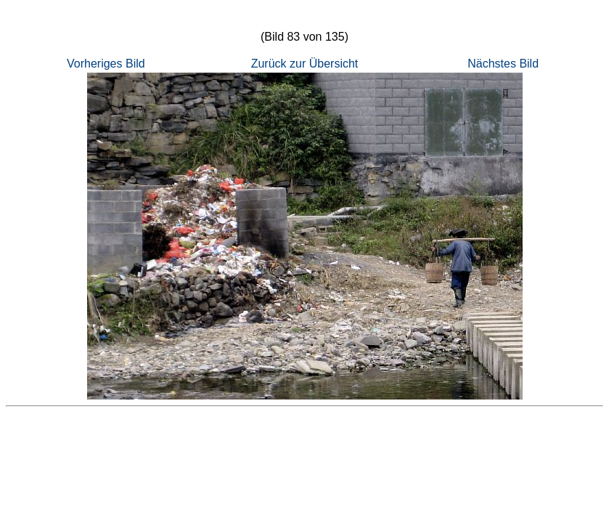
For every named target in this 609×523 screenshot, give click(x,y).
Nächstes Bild (503, 63)
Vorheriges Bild (106, 63)
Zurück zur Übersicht (305, 63)
